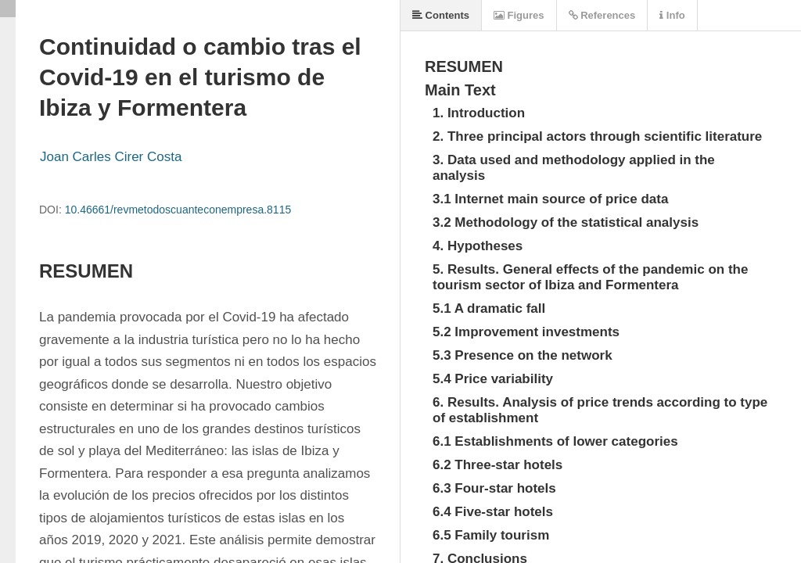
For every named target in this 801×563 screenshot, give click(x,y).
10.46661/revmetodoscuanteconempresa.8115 (178, 209)
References (602, 15)
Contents (440, 15)
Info (671, 15)
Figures (519, 15)
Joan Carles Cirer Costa (110, 156)
